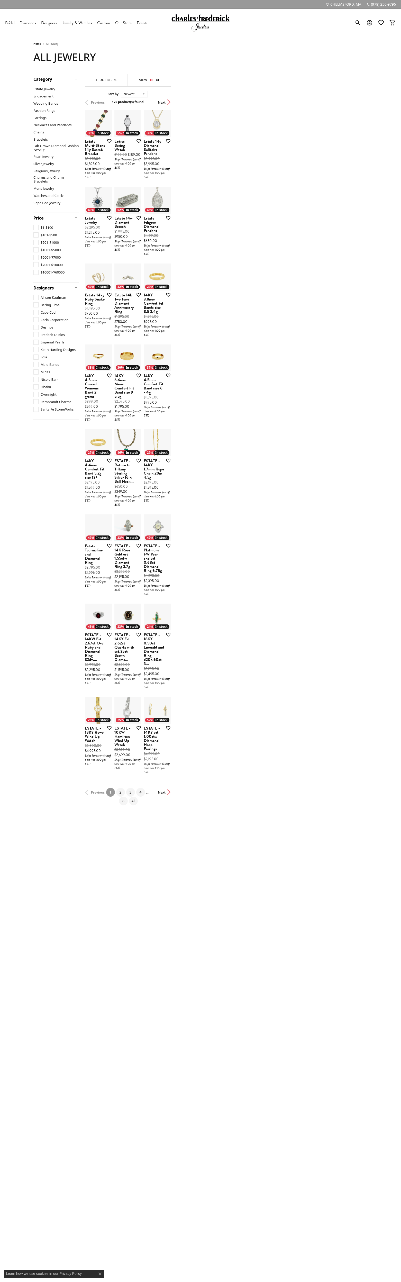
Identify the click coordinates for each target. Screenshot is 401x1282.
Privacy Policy (70, 1273)
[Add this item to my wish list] (173, 206)
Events (142, 23)
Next (358, 102)
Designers (49, 23)
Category (42, 79)
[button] (358, 23)
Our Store (123, 23)
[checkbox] (43, 227)
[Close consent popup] (100, 1273)
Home (37, 44)
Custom (103, 23)
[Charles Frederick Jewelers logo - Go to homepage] (200, 23)
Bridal (9, 23)
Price (38, 218)
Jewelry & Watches (77, 23)
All (253, 1070)
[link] (343, 4)
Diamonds (28, 23)
